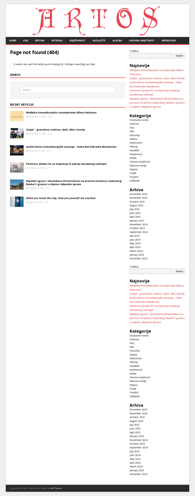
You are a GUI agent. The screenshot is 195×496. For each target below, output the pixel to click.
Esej (25, 40)
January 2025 (137, 220)
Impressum (169, 40)
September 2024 (139, 232)
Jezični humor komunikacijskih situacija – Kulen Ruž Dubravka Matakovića (71, 146)
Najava (133, 169)
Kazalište (99, 40)
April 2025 (135, 216)
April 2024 (135, 247)
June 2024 (135, 239)
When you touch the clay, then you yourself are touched (60, 198)
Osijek (133, 173)
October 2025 (137, 201)
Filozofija (135, 135)
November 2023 (138, 258)
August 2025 (136, 205)
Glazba (117, 40)
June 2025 (135, 213)
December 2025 (138, 194)
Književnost (78, 40)
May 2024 (135, 243)
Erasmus (134, 123)
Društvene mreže (139, 120)
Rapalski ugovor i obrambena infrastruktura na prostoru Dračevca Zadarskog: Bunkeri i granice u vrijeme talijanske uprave (74, 182)
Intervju (57, 40)
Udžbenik (135, 180)
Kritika (40, 40)
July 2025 (134, 209)
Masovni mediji (138, 165)
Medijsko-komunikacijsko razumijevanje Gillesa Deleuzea (61, 112)
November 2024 (138, 224)
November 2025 (138, 197)
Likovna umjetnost (142, 40)
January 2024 (137, 254)
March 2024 (136, 251)
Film (132, 131)
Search (179, 55)
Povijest (134, 176)
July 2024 (134, 235)
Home (12, 40)
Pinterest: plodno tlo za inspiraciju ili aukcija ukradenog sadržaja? (66, 163)
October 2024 (137, 228)
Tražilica (134, 51)
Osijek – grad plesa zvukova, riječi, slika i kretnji (55, 129)
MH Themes (56, 488)
